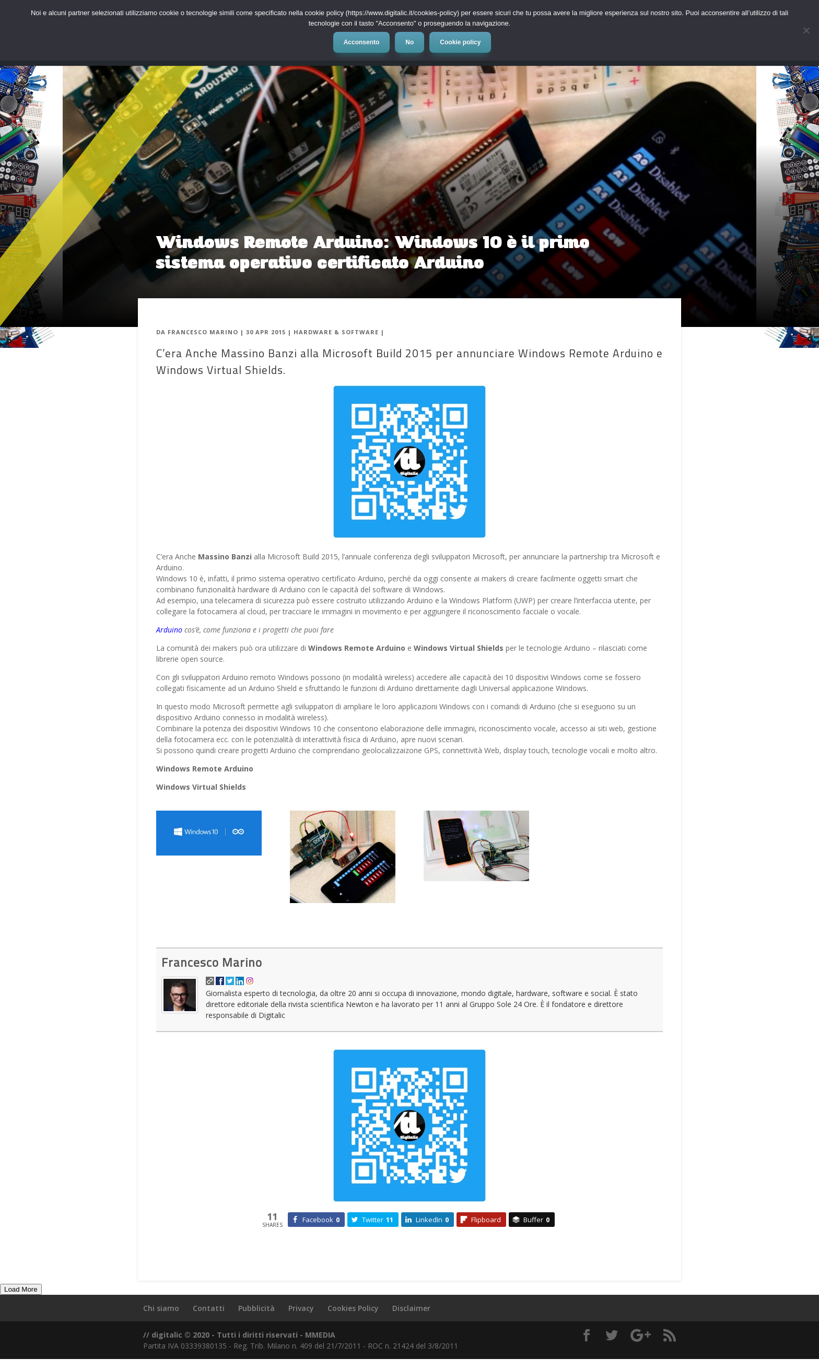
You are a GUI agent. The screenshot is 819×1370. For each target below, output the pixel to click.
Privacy (301, 1308)
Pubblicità (256, 1308)
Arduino (169, 630)
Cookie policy (460, 42)
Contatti (209, 1308)
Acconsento (362, 42)
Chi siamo (161, 1308)
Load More (21, 1289)
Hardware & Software (336, 332)
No (409, 42)
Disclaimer (411, 1308)
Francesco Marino (203, 332)
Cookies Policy (353, 1308)
